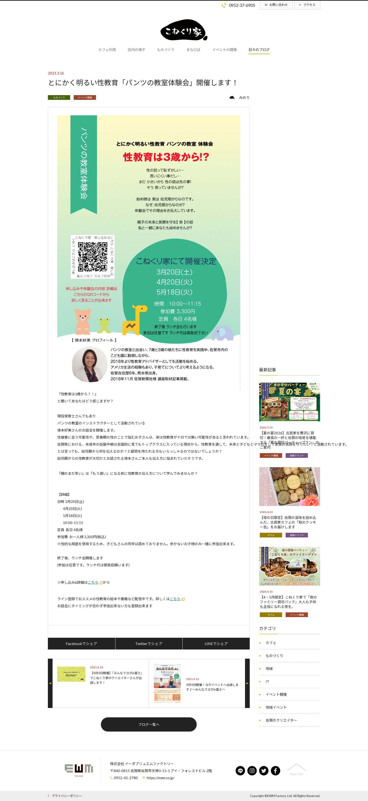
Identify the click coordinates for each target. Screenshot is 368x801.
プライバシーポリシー (67, 796)
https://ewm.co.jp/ (161, 778)
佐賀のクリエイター (281, 720)
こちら (93, 582)
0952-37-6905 (242, 5)
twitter (263, 770)
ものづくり (59, 97)
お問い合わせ (278, 5)
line (240, 770)
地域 (269, 668)
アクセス (309, 5)
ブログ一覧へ (148, 724)
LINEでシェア (216, 643)
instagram (252, 770)
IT (267, 681)
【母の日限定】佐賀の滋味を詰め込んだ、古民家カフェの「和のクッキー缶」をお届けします (288, 522)
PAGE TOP (296, 774)
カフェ (271, 535)
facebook (275, 770)
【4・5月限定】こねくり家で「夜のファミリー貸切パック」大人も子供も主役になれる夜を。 (288, 602)
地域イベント (297, 455)
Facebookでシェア (81, 643)
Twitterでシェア (148, 643)
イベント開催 (85, 97)
